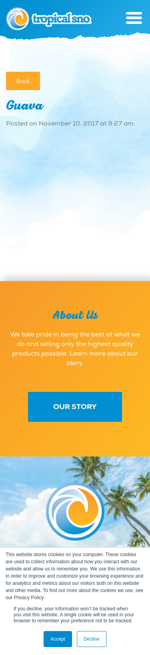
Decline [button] (92, 639)
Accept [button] (57, 639)
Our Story (75, 406)
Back (23, 81)
